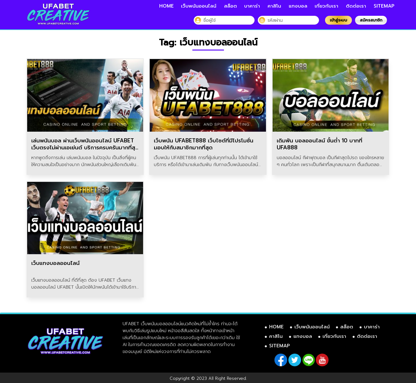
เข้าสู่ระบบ (338, 20)
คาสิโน (274, 6)
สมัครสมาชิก (371, 20)
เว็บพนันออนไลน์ (198, 6)
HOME (166, 6)
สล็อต (230, 6)
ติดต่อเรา (356, 6)
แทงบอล (298, 6)
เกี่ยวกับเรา (326, 6)
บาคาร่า (252, 6)
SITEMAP (384, 6)
